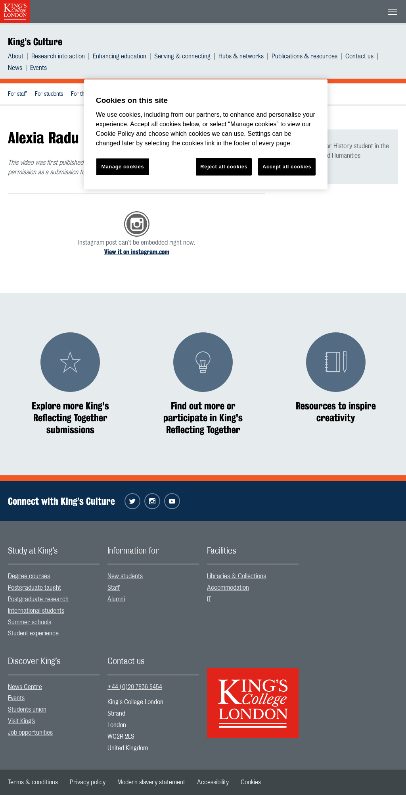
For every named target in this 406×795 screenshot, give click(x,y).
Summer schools (29, 622)
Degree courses (29, 576)
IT (209, 599)
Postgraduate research (38, 599)
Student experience (33, 633)
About (15, 56)
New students (125, 576)
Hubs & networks (241, 56)
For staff (17, 94)
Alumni (116, 599)
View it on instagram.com (136, 252)
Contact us (359, 56)
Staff (113, 588)
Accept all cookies (286, 167)
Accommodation (228, 588)
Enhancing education (119, 56)
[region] (205, 134)
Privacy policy (87, 782)
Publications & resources (304, 56)
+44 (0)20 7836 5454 (134, 687)
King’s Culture (35, 42)
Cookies (251, 782)
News (15, 68)
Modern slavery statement (151, 782)
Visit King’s (21, 721)
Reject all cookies (223, 167)
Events (38, 68)
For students (49, 94)
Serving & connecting (182, 56)
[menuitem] (19, 56)
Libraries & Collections (236, 576)
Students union (27, 709)
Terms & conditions (33, 782)
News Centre (25, 687)
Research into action (58, 56)
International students (36, 611)
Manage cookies (122, 167)
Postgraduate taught (34, 588)
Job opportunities (30, 732)
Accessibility (213, 782)
